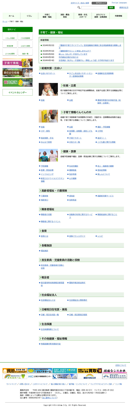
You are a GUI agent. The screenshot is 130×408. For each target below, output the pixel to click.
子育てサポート (75, 138)
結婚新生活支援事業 (106, 73)
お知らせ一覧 (74, 142)
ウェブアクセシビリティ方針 (101, 384)
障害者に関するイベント (51, 221)
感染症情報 (102, 170)
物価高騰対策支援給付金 (51, 344)
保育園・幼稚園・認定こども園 (80, 132)
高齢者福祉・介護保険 (54, 190)
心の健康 (72, 178)
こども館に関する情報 (106, 142)
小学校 (100, 131)
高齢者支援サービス (106, 196)
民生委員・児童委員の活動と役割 (61, 260)
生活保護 (47, 324)
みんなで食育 (46, 142)
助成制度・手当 (47, 138)
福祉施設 (44, 251)
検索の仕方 (123, 7)
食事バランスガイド (77, 236)
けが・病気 (45, 131)
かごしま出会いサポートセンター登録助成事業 (80, 75)
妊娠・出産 (69, 85)
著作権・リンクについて (78, 384)
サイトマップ (11, 384)
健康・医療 (69, 151)
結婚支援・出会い (52, 68)
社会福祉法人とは (48, 300)
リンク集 (118, 384)
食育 (44, 231)
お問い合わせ (24, 384)
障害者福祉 (48, 209)
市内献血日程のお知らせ (68, 57)
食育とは (44, 236)
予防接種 (44, 166)
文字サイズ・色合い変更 (80, 3)
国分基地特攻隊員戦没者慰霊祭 (52, 284)
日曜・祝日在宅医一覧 (50, 315)
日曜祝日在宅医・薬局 (54, 309)
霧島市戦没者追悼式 (77, 283)
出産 (71, 100)
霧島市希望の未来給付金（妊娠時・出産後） (109, 101)
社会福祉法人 (49, 295)
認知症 (72, 196)
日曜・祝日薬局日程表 (78, 315)
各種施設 (47, 245)
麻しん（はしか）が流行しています (73, 54)
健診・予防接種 (104, 127)
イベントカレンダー (17, 93)
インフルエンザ (47, 174)
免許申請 (72, 174)
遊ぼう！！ (102, 138)
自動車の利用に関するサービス (80, 216)
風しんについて (104, 174)
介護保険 (44, 196)
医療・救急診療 (47, 170)
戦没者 (45, 277)
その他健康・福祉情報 (54, 338)
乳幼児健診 (73, 166)
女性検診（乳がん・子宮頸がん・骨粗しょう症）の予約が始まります (86, 60)
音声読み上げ (101, 3)
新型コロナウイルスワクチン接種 (52, 180)
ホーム (5, 21)
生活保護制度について (50, 329)
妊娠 (42, 100)
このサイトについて (40, 384)
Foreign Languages (119, 3)
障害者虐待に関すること (107, 214)
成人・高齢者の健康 (106, 166)
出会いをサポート (48, 73)
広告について (120, 365)
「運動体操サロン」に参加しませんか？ (75, 51)
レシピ (100, 236)
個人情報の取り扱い (58, 384)
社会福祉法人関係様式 (78, 300)
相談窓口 (44, 200)
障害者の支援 (46, 214)
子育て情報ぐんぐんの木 (77, 112)
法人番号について (49, 398)
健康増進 (72, 170)
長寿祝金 (72, 200)
